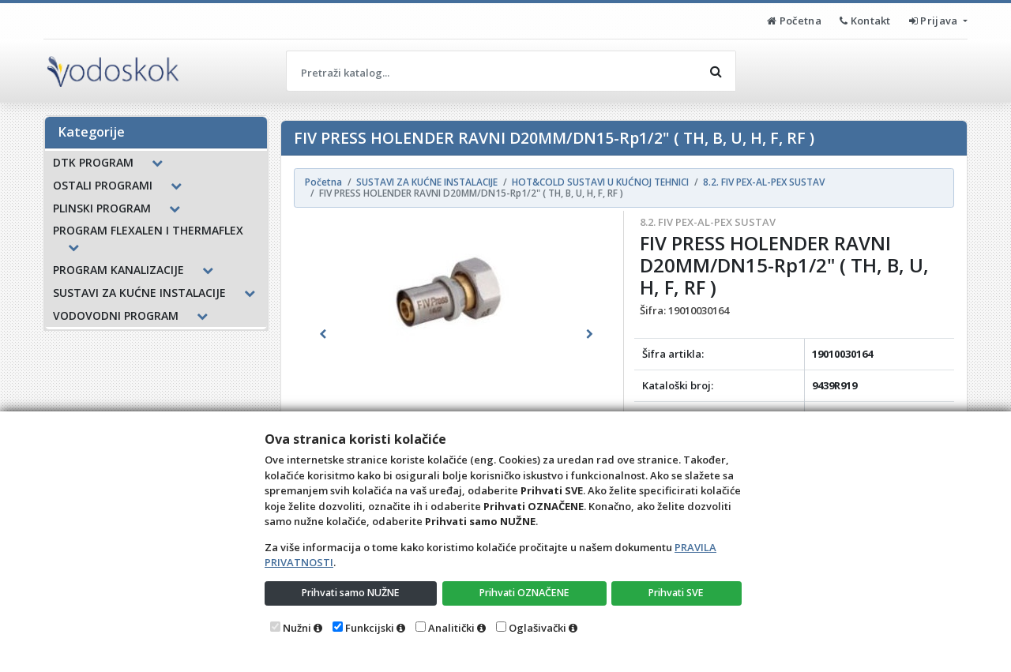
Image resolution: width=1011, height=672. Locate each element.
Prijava (934, 20)
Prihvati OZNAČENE (525, 592)
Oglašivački (537, 628)
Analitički (451, 628)
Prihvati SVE (678, 592)
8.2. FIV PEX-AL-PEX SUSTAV (708, 222)
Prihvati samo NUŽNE (351, 592)
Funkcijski (369, 628)
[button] (323, 334)
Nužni (297, 628)
